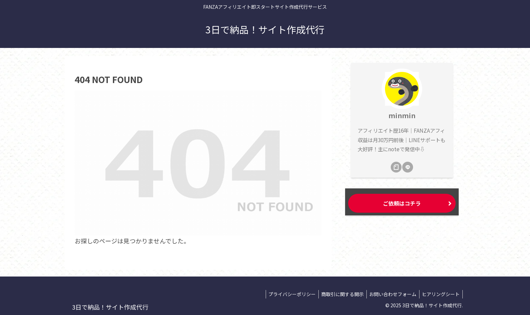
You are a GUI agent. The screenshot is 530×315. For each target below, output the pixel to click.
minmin (401, 115)
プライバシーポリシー (286, 294)
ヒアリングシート (440, 294)
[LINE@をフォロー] (407, 167)
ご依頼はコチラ (402, 203)
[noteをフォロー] (396, 167)
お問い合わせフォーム (390, 294)
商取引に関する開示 (338, 294)
